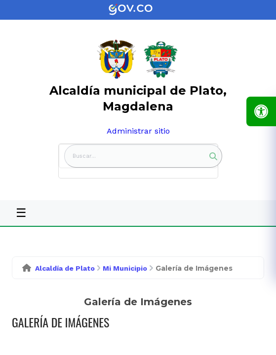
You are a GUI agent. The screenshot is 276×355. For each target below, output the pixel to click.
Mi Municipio (125, 268)
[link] (138, 10)
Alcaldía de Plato (65, 268)
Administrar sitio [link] (138, 131)
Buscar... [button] (84, 156)
